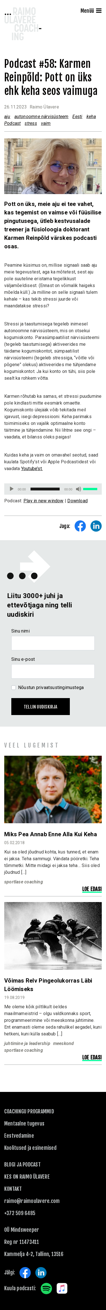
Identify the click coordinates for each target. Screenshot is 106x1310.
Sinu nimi (20, 631)
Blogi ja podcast (22, 1164)
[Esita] (11, 489)
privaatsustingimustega (60, 687)
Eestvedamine (19, 1136)
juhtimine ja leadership (27, 1043)
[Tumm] (78, 489)
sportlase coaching (23, 882)
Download (77, 500)
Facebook (25, 1272)
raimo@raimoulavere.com (32, 1201)
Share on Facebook (80, 526)
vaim (46, 123)
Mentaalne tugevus (24, 1123)
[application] (53, 489)
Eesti (77, 116)
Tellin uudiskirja (40, 707)
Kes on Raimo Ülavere (27, 1177)
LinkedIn (41, 1272)
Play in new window (43, 500)
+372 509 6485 (19, 1213)
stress (31, 123)
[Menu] (98, 11)
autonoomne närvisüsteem (41, 116)
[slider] (45, 489)
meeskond (63, 1043)
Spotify (46, 1288)
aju (7, 116)
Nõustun (51, 687)
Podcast (12, 123)
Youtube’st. (32, 468)
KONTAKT (13, 1189)
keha (91, 116)
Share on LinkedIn (96, 526)
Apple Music (62, 1288)
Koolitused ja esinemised (30, 1148)
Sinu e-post (23, 659)
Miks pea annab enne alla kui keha (50, 834)
